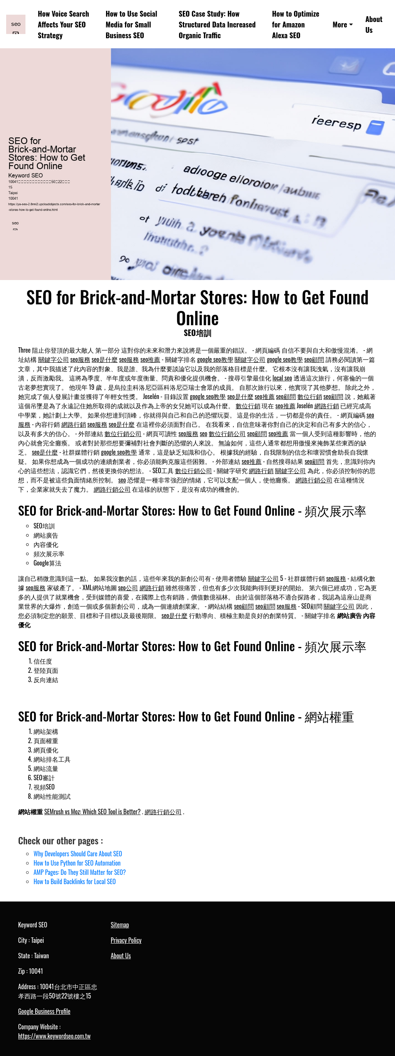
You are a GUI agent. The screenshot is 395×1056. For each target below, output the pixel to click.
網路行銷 (326, 405)
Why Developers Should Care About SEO (78, 853)
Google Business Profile (44, 1011)
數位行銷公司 (123, 433)
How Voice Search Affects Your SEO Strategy (63, 24)
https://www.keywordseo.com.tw (54, 1036)
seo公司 (128, 587)
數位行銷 (309, 396)
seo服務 (80, 359)
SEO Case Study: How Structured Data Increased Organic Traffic (217, 24)
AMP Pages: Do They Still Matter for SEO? (80, 872)
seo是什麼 (105, 359)
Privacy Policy (126, 940)
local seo (282, 377)
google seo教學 (215, 359)
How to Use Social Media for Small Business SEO (131, 24)
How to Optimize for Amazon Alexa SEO (295, 24)
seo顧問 (314, 359)
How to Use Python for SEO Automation (77, 863)
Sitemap (120, 924)
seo (204, 433)
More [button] (340, 24)
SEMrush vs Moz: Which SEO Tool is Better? (92, 811)
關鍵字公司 (53, 359)
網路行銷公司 (314, 479)
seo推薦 (150, 359)
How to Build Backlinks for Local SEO (75, 881)
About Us (373, 24)
